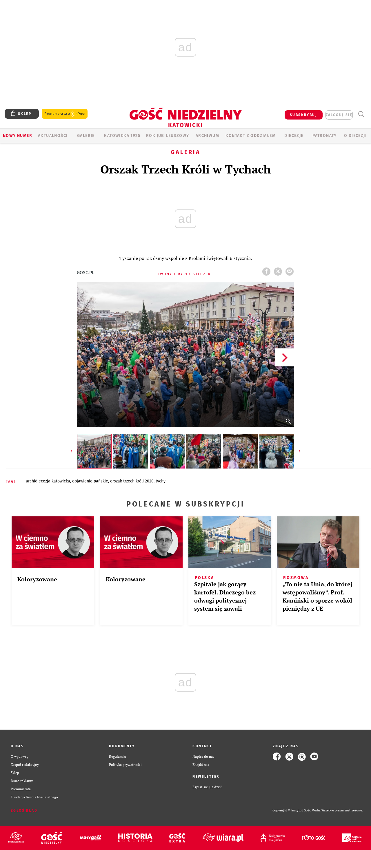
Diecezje (293, 135)
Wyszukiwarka (361, 114)
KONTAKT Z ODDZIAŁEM (250, 135)
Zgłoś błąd (24, 811)
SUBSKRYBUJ (303, 115)
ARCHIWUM (207, 135)
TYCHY (161, 481)
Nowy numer (17, 135)
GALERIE (86, 135)
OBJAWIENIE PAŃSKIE (90, 481)
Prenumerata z (64, 114)
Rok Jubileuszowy (167, 135)
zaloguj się (339, 115)
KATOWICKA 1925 (122, 135)
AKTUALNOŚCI (53, 135)
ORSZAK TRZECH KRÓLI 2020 (132, 481)
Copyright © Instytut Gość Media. (296, 810)
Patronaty (324, 135)
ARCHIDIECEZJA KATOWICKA (48, 481)
